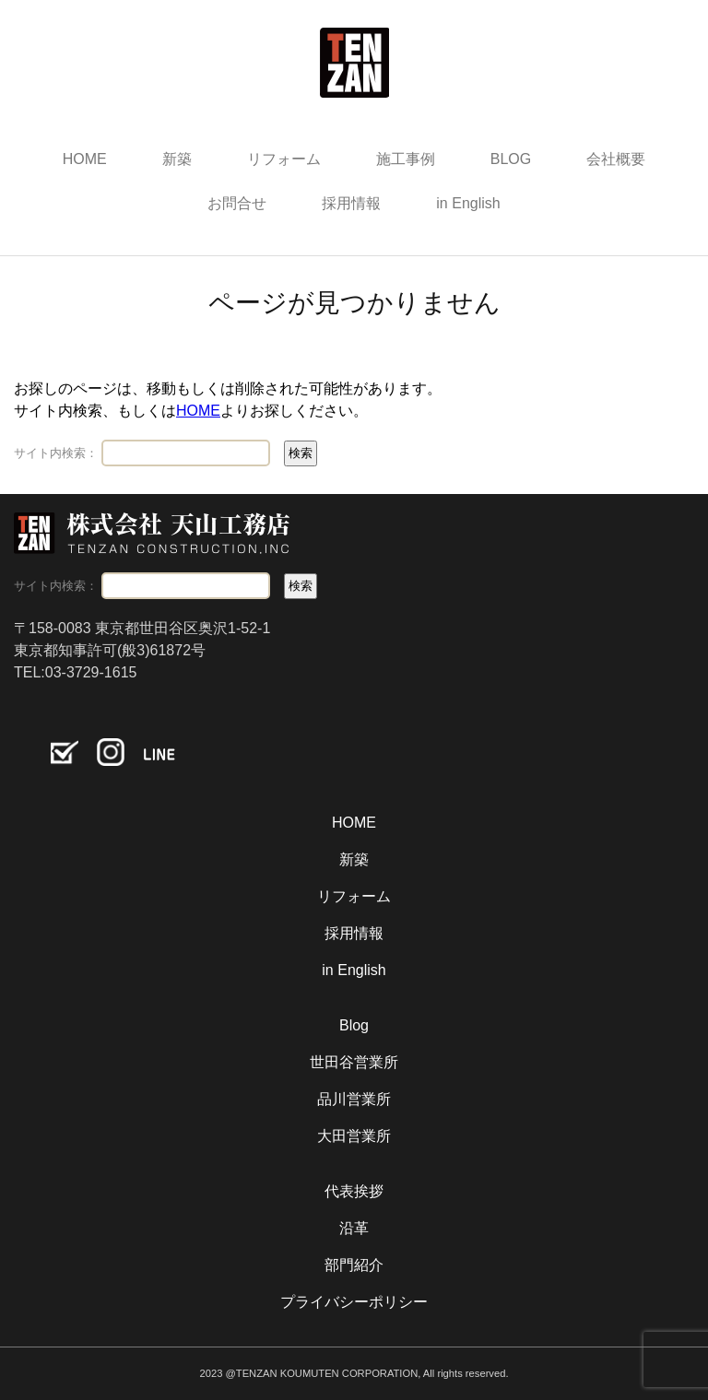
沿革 (354, 1228)
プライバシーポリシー (354, 1302)
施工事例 (405, 159)
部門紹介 (354, 1265)
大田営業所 (354, 1136)
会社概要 (615, 159)
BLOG (510, 159)
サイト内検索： (56, 453)
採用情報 (351, 203)
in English (468, 203)
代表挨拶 (354, 1191)
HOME (85, 159)
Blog (354, 1025)
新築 (177, 159)
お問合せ (236, 203)
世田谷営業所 (354, 1062)
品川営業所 (354, 1099)
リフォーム (284, 159)
